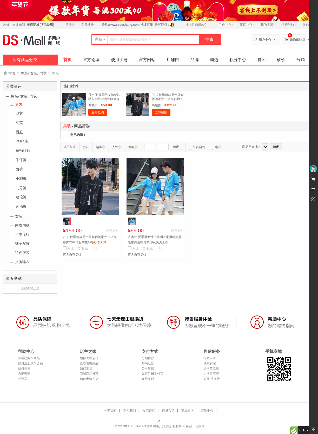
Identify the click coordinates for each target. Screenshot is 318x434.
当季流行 (22, 234)
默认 (86, 147)
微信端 (307, 25)
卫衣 (19, 113)
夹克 (19, 123)
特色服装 (22, 253)
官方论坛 (91, 59)
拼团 (261, 59)
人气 (115, 147)
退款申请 (209, 358)
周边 (214, 59)
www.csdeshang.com (124, 25)
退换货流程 (211, 374)
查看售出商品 (89, 363)
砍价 (281, 59)
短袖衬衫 (23, 150)
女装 (18, 216)
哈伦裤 (21, 197)
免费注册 (87, 25)
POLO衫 (22, 141)
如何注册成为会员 (30, 363)
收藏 (82, 248)
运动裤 (21, 206)
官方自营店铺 (72, 255)
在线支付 (148, 379)
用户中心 (226, 25)
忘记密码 (24, 374)
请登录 (70, 25)
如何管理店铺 (89, 358)
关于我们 (110, 410)
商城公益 (168, 410)
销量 (99, 147)
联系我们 (129, 410)
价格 (131, 147)
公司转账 (148, 368)
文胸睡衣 (22, 262)
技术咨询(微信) (196, 25)
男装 (18, 105)
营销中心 (207, 410)
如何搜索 (24, 368)
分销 (300, 59)
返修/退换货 (211, 379)
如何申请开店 (89, 379)
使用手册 (119, 59)
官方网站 (147, 59)
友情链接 (149, 410)
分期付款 (148, 358)
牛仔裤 (21, 160)
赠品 (216, 147)
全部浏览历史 (30, 288)
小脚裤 (21, 178)
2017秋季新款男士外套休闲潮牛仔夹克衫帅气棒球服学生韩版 (168, 99)
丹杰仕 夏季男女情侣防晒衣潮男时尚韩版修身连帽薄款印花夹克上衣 (104, 99)
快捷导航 (289, 25)
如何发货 (86, 368)
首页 (67, 59)
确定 (176, 147)
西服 (19, 132)
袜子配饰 (22, 243)
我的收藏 (268, 25)
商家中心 (247, 25)
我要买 (22, 379)
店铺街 (173, 59)
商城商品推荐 (89, 374)
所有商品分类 (24, 59)
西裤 (19, 169)
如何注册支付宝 (152, 374)
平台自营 (197, 147)
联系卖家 (209, 363)
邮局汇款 (148, 363)
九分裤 (21, 188)
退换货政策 (211, 368)
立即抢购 (97, 112)
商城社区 (187, 410)
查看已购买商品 (29, 358)
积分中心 (237, 59)
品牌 (194, 59)
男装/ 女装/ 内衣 (34, 73)
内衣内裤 (22, 225)
